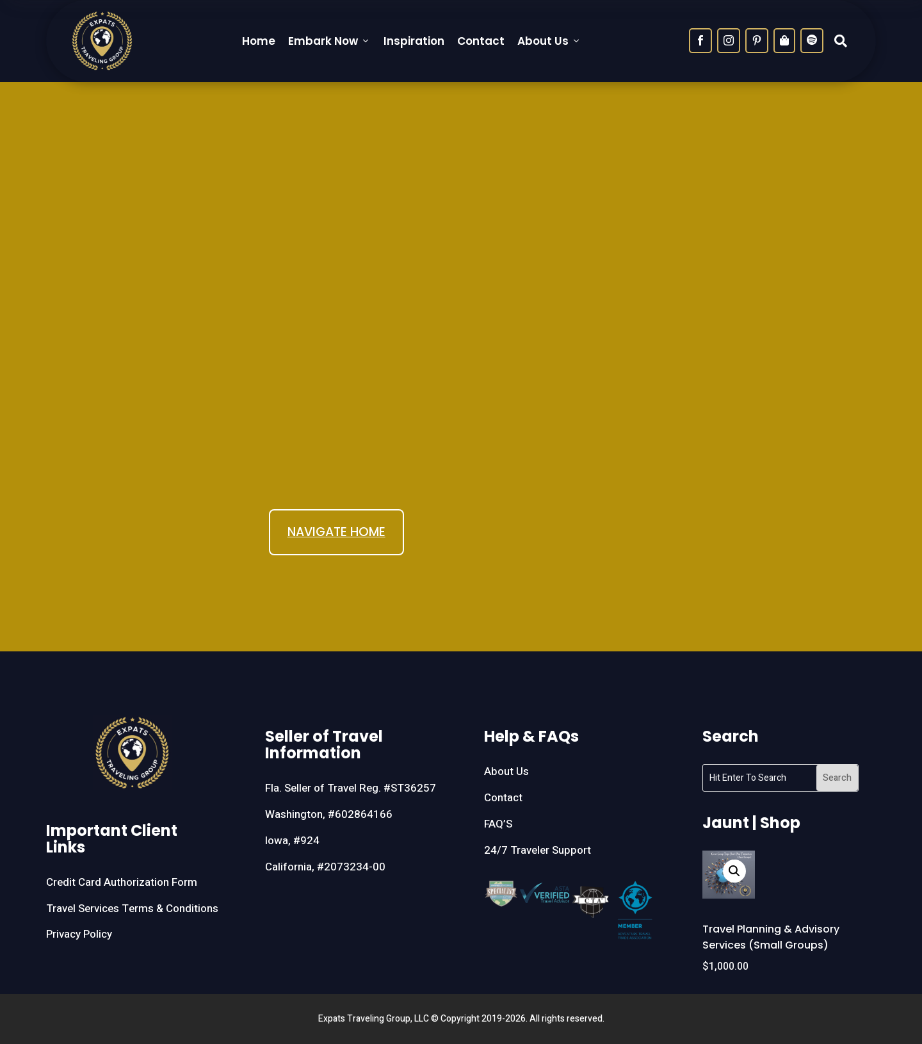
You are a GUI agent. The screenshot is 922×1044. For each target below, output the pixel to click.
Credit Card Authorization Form (121, 882)
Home (258, 41)
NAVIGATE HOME (336, 532)
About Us (549, 41)
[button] (734, 871)
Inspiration (414, 41)
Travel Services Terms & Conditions (132, 909)
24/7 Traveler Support (537, 850)
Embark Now (329, 41)
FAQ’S (498, 824)
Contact (481, 41)
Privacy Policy (79, 934)
